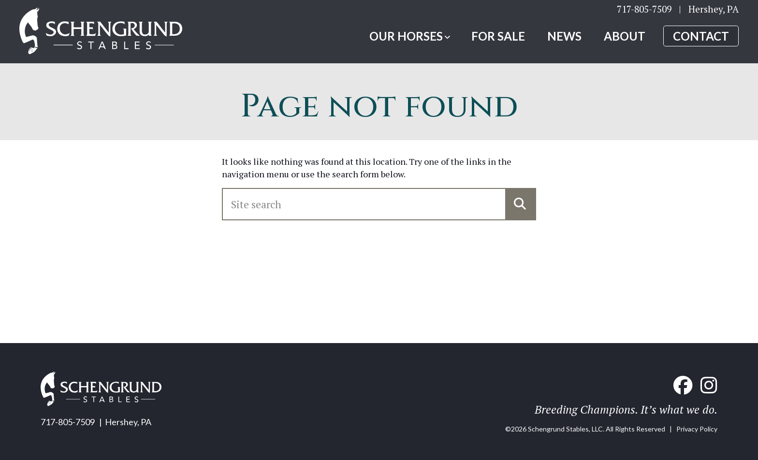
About (624, 40)
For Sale (498, 40)
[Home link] (113, 35)
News (564, 40)
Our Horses (406, 40)
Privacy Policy (696, 429)
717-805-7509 (644, 12)
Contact (701, 40)
